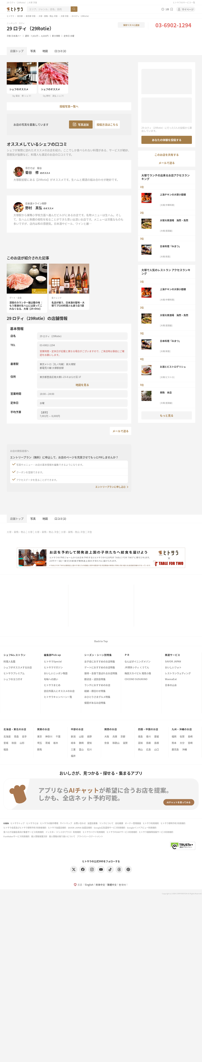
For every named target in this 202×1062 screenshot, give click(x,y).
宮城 (6, 742)
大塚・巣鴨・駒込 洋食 (48, 16)
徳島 (140, 736)
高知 (140, 742)
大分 (182, 742)
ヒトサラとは (32, 823)
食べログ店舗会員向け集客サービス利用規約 (23, 832)
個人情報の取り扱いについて (62, 836)
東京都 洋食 (31, 16)
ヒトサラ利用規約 (151, 823)
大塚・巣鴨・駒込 (16, 532)
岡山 (140, 749)
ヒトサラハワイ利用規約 (94, 832)
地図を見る (82, 385)
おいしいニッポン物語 (56, 673)
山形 (22, 742)
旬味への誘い (51, 679)
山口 (156, 749)
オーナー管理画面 (133, 823)
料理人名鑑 (9, 661)
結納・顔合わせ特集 (95, 691)
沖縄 (184, 749)
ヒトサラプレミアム (14, 673)
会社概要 (119, 823)
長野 (89, 736)
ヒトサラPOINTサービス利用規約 (122, 832)
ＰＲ (127, 655)
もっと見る (166, 415)
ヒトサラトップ (17, 823)
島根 (156, 742)
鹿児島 (175, 749)
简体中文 (100, 884)
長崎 (190, 736)
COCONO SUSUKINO (136, 679)
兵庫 (114, 736)
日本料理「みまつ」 (170, 246)
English (89, 884)
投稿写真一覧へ (69, 106)
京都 (123, 736)
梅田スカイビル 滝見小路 (138, 673)
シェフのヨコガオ (13, 679)
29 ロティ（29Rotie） (30, 28)
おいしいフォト (173, 667)
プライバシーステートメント (90, 836)
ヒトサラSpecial (53, 661)
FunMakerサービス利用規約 (16, 836)
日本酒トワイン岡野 (35, 203)
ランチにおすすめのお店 (97, 685)
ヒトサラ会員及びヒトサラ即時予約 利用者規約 (24, 827)
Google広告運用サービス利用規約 (109, 827)
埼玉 (39, 742)
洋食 (9, 35)
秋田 (14, 742)
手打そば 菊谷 (33, 168)
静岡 (81, 742)
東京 (39, 736)
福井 (73, 755)
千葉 (58, 736)
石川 (89, 749)
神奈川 (48, 736)
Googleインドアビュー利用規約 (141, 827)
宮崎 (190, 742)
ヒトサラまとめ (52, 685)
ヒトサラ (10, 16)
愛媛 (156, 736)
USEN (6, 823)
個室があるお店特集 (95, 702)
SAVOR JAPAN (173, 661)
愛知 (89, 742)
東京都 (20, 16)
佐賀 (182, 736)
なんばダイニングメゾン (137, 661)
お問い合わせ (80, 823)
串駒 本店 (166, 392)
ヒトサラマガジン (53, 667)
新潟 (73, 736)
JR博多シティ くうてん (137, 667)
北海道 (7, 736)
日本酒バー (16, 35)
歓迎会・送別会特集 (95, 679)
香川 (148, 736)
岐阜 (73, 742)
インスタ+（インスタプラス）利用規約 (63, 832)
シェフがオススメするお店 (18, 667)
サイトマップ (66, 823)
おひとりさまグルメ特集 (97, 697)
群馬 (39, 749)
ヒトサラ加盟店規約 (57, 827)
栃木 (55, 742)
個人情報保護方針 (39, 836)
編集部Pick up (52, 655)
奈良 (106, 742)
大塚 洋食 (65, 16)
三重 (73, 749)
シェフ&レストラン (15, 655)
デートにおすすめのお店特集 (99, 667)
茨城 (47, 742)
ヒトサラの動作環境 (49, 823)
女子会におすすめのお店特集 (99, 661)
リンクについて (106, 823)
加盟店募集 (93, 823)
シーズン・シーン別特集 (98, 655)
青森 (16, 736)
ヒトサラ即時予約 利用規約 (173, 823)
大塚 (30, 532)
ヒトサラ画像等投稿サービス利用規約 (156, 832)
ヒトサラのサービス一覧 (184, 2)
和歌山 (116, 742)
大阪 (106, 736)
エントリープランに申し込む (110, 486)
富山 (81, 749)
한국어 (122, 884)
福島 (6, 749)
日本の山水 (171, 685)
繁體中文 (112, 884)
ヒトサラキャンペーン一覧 (58, 697)
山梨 (81, 736)
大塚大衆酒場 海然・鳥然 (174, 220)
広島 (148, 749)
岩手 (24, 736)
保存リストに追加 (131, 25)
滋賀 (125, 742)
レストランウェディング (178, 673)
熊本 (174, 742)
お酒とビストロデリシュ (173, 366)
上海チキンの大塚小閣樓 (173, 194)
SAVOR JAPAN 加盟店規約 (80, 827)
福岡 (174, 736)
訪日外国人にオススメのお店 (59, 691)
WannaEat (171, 679)
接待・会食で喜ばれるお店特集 (100, 673)
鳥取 (148, 742)
